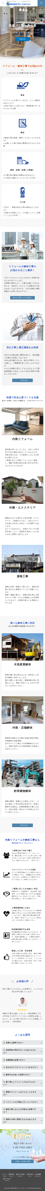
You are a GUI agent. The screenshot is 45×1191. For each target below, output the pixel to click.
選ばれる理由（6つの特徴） (22, 298)
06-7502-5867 (23, 1147)
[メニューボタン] (3, 3)
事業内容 (22, 39)
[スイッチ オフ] (41, 3)
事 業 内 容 (24, 825)
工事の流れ (25, 380)
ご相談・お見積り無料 (22, 1161)
